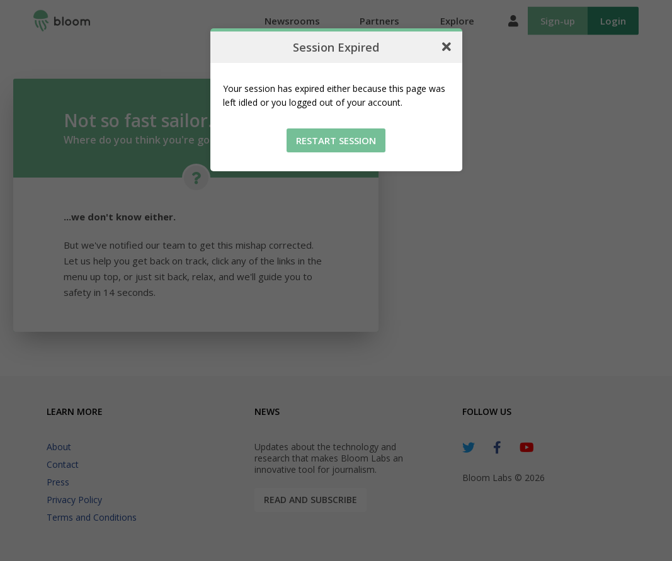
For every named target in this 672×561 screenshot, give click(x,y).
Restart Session (336, 140)
